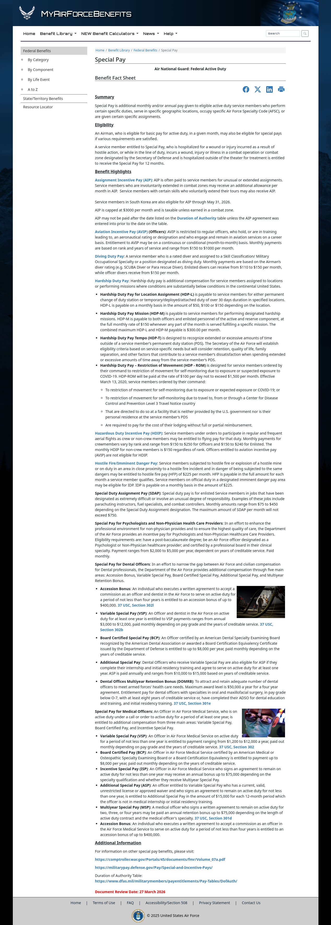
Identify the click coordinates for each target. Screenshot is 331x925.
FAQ (131, 902)
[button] (54, 70)
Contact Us (251, 902)
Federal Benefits (37, 50)
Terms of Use (104, 902)
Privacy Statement (215, 902)
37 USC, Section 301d (213, 818)
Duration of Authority (197, 218)
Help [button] (169, 33)
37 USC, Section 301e (192, 703)
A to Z (33, 89)
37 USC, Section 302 (236, 746)
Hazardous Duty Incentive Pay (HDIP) (128, 433)
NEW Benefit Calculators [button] (108, 33)
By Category (38, 59)
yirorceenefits (86, 14)
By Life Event (39, 79)
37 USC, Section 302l (136, 605)
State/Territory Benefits (43, 98)
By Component (41, 69)
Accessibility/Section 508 (167, 902)
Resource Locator (38, 106)
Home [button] (28, 33)
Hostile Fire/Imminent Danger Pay (126, 463)
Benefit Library (119, 50)
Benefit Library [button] (56, 33)
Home (100, 50)
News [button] (149, 33)
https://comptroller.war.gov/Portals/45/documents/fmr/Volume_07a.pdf (160, 859)
